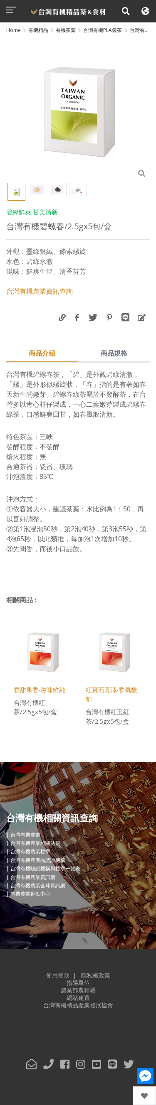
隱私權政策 (95, 975)
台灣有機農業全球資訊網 (37, 885)
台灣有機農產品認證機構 (37, 860)
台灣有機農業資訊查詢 (39, 291)
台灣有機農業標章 (30, 851)
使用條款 (57, 975)
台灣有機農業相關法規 (35, 843)
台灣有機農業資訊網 (32, 877)
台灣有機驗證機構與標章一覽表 (45, 868)
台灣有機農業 (25, 834)
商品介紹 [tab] (42, 353)
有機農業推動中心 (30, 894)
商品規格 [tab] (114, 353)
